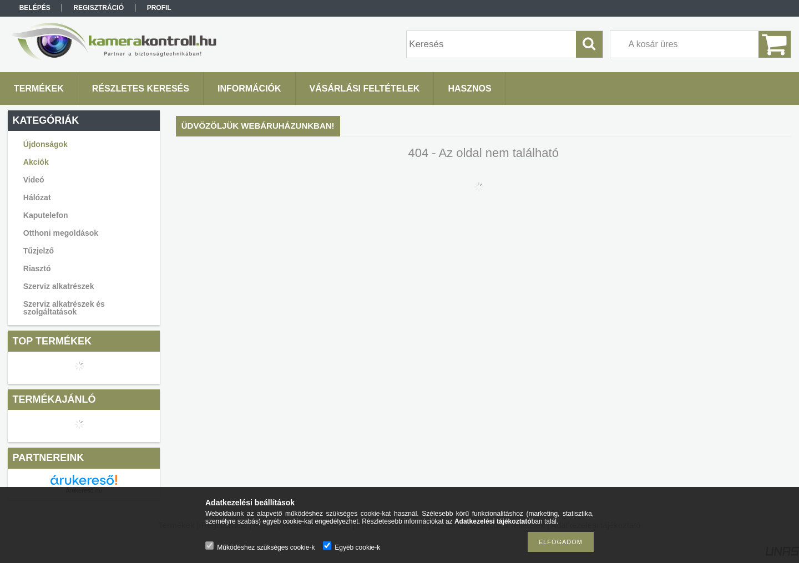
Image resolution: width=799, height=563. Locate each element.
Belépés (34, 8)
